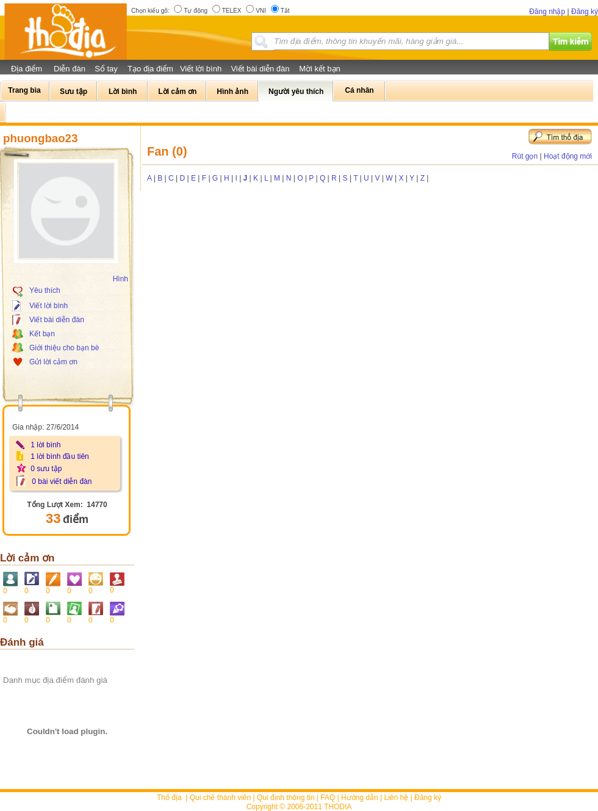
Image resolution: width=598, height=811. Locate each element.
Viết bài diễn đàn (260, 68)
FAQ (327, 797)
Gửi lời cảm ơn (53, 362)
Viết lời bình (201, 68)
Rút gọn (525, 156)
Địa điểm (26, 68)
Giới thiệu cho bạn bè (64, 348)
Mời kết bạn (319, 68)
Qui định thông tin (285, 797)
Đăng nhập (547, 11)
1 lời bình (45, 445)
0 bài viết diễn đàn (62, 481)
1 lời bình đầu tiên (59, 456)
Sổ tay (106, 68)
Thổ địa (169, 797)
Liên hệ (396, 797)
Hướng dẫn (359, 797)
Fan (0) (167, 151)
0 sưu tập (46, 468)
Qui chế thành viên (220, 797)
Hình (120, 279)
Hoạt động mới (568, 156)
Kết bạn (42, 334)
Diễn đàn (69, 68)
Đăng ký (584, 11)
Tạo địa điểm (150, 68)
